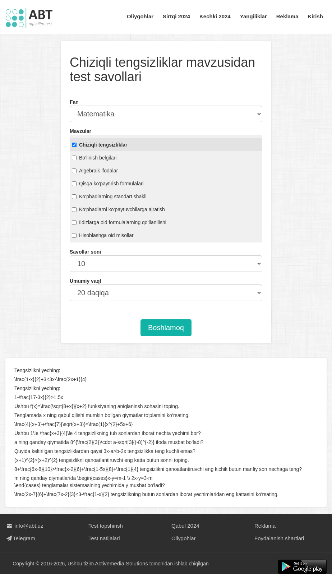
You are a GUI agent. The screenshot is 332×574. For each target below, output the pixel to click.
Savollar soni (85, 252)
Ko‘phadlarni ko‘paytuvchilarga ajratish (118, 209)
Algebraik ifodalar (95, 170)
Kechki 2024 (215, 16)
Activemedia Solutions (121, 563)
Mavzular (80, 131)
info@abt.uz (24, 526)
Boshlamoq (166, 328)
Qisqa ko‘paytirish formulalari (108, 183)
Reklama (287, 16)
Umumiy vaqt (85, 281)
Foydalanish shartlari (279, 538)
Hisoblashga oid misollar (103, 235)
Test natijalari (104, 538)
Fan (74, 102)
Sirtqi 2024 (176, 16)
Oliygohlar (140, 16)
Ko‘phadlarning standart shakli (109, 196)
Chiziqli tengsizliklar (100, 145)
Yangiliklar (253, 16)
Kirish (315, 16)
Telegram (20, 538)
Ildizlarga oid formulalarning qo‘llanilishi (119, 222)
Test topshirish (105, 526)
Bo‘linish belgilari (94, 158)
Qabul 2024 (185, 526)
